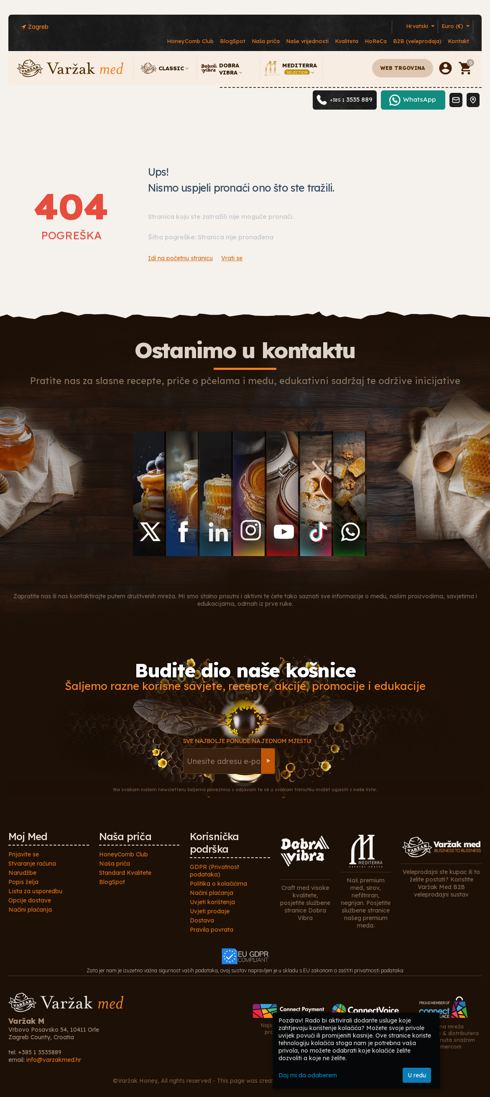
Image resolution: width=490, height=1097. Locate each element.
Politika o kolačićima (218, 883)
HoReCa (376, 41)
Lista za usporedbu (35, 891)
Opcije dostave (29, 900)
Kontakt (458, 41)
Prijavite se (23, 854)
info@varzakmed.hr (53, 1060)
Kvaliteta (346, 41)
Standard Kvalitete (125, 873)
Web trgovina (402, 68)
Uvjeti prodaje (210, 911)
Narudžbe (22, 873)
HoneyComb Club (190, 41)
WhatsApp (419, 115)
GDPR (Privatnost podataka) (214, 870)
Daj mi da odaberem (307, 1075)
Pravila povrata (211, 929)
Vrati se (231, 258)
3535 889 (351, 115)
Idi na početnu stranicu (180, 258)
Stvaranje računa (32, 863)
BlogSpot (232, 41)
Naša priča (266, 41)
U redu (417, 1075)
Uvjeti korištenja (212, 902)
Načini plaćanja (30, 909)
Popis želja (23, 882)
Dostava (202, 920)
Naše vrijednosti (307, 41)
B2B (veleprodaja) (417, 41)
